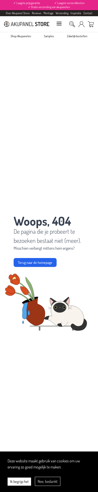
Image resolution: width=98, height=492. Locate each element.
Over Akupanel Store (18, 13)
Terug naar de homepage (35, 262)
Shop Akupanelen (21, 36)
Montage (48, 13)
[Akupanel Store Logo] (27, 24)
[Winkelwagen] (91, 24)
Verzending (62, 13)
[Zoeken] (72, 24)
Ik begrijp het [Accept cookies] (19, 481)
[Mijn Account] (81, 24)
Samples (49, 36)
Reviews (36, 13)
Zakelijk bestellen (77, 36)
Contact (87, 13)
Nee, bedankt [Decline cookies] (48, 481)
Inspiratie (75, 13)
